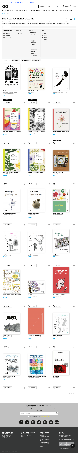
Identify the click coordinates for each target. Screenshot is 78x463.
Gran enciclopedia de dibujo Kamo (12, 302)
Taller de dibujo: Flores (34, 92)
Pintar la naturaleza (58, 176)
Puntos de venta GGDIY (45, 449)
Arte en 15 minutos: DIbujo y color (12, 134)
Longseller (8, 33)
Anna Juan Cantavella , (34, 346)
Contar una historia (8, 92)
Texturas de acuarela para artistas (37, 386)
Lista (71, 19)
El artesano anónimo (33, 218)
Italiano (45, 39)
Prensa (41, 457)
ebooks (22, 448)
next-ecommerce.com (13, 461)
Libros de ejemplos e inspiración (33, 46)
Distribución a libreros (44, 447)
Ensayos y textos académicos (33, 41)
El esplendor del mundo (9, 218)
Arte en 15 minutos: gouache (10, 176)
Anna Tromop (31, 135)
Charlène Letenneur (33, 261)
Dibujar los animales (33, 260)
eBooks (32, 38)
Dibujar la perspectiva (9, 386)
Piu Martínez (43, 346)
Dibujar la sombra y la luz (9, 260)
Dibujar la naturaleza (58, 218)
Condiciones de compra (26, 445)
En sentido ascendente (67, 19)
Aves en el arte (56, 92)
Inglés (45, 33)
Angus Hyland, (56, 93)
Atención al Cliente (25, 444)
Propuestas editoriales (44, 452)
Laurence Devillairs (8, 219)
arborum (30, 302)
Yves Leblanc (6, 388)
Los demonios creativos (59, 302)
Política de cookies (63, 448)
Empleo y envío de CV (44, 454)
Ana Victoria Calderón (33, 388)
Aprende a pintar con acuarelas (61, 134)
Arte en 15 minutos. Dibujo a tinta (37, 134)
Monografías (33, 53)
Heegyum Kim (31, 93)
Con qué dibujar (57, 260)
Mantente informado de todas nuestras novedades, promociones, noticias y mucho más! (39, 420)
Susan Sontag (13, 93)
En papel (20, 33)
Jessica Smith (7, 135)
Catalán (45, 41)
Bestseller (8, 35)
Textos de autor (34, 55)
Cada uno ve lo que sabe (34, 344)
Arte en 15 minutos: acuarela (35, 176)
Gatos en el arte (7, 344)
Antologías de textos (34, 35)
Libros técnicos (34, 49)
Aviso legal (61, 444)
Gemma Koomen (57, 177)
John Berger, (6, 93)
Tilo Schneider (56, 261)
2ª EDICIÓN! (8, 37)
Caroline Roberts (15, 346)
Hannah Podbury (7, 177)
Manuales (33, 51)
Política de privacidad (63, 447)
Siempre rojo (56, 386)
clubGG (22, 447)
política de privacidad (45, 426)
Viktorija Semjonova (58, 219)
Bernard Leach (31, 221)
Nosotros (42, 444)
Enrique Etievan (7, 261)
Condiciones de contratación (65, 445)
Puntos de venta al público (45, 448)
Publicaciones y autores (45, 451)
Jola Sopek (31, 177)
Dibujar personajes (58, 344)
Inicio (3, 13)
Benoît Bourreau (7, 95)
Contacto (42, 445)
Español (45, 35)
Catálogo (42, 455)
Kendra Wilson (64, 93)
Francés (45, 37)
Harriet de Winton (57, 135)
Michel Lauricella (57, 346)
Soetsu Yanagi (31, 219)
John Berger (56, 388)
